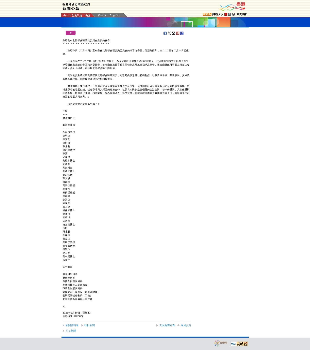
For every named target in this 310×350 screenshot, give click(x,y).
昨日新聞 (89, 325)
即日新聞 (71, 330)
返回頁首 (186, 325)
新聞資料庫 (72, 325)
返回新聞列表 (167, 325)
